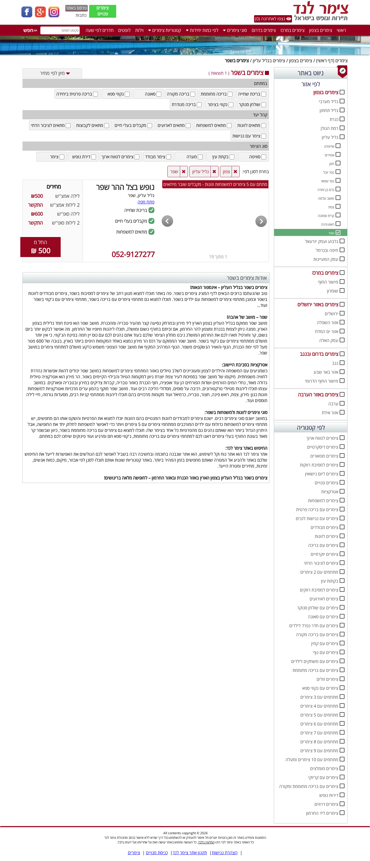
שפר (331, 233)
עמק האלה (328, 340)
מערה (195, 157)
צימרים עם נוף (325, 652)
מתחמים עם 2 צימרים (319, 572)
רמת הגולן (329, 128)
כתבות (81, 15)
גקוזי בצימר (221, 104)
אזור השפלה (327, 323)
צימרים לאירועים (324, 599)
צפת (331, 207)
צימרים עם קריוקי (323, 777)
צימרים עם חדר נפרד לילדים (313, 626)
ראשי (341, 30)
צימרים (341, 60)
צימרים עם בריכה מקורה (317, 634)
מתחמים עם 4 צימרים (319, 706)
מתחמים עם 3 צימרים (319, 697)
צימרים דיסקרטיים (322, 447)
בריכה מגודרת (187, 104)
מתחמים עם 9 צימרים (319, 751)
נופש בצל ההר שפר (125, 187)
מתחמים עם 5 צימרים (319, 715)
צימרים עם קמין (324, 643)
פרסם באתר (76, 8)
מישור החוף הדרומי (321, 381)
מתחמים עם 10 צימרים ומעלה (311, 760)
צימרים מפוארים (324, 456)
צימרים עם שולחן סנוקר (317, 608)
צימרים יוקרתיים (324, 554)
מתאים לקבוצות (93, 125)
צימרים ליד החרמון (322, 813)
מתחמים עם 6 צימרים (319, 724)
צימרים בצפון (320, 30)
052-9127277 (133, 254)
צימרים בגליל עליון (269, 60)
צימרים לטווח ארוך (322, 438)
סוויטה (258, 157)
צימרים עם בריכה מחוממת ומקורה (308, 786)
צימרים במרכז (292, 30)
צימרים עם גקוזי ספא (320, 688)
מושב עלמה (326, 198)
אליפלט (329, 146)
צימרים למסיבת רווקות (319, 465)
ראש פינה (327, 224)
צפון (226, 172)
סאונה (153, 94)
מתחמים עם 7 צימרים (319, 733)
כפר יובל (328, 172)
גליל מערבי (328, 101)
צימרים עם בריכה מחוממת (315, 670)
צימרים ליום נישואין (321, 474)
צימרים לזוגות (326, 536)
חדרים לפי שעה (99, 30)
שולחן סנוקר (253, 104)
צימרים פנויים (102, 11)
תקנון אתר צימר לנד (190, 853)
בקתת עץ (223, 157)
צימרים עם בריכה (323, 545)
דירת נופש (84, 157)
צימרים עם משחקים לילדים (314, 661)
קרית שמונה (326, 215)
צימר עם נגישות (249, 136)
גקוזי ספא (119, 94)
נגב (335, 363)
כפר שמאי (327, 181)
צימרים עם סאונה (323, 617)
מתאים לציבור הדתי (51, 125)
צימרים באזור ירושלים (317, 304)
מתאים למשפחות (214, 125)
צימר (57, 157)
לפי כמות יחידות (202, 30)
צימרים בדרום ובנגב (319, 354)
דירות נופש (328, 795)
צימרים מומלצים (324, 768)
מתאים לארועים (175, 125)
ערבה (333, 404)
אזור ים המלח (326, 331)
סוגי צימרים (235, 30)
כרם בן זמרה (325, 189)
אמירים (329, 155)
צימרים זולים (327, 679)
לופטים (124, 30)
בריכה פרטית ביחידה (77, 94)
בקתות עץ (329, 581)
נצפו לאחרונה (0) (273, 19)
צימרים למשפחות (323, 501)
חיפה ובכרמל (327, 250)
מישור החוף (328, 282)
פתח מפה (146, 202)
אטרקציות (329, 492)
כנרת (334, 119)
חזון (331, 163)
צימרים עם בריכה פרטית (317, 509)
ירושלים (331, 314)
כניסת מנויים (157, 853)
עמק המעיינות (325, 259)
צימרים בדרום (264, 30)
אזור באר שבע (326, 372)
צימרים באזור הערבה (318, 394)
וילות (139, 30)
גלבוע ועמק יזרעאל (321, 241)
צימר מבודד (158, 157)
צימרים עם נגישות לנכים (317, 518)
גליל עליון (330, 137)
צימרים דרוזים (326, 804)
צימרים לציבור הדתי (321, 563)
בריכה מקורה (181, 94)
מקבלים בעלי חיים (134, 125)
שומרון (332, 291)
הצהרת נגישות (225, 853)
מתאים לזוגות (252, 125)
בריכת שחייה (252, 94)
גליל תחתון (329, 110)
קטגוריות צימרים (164, 30)
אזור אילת (330, 413)
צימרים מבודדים (324, 527)
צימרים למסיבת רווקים (319, 590)
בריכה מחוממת (217, 94)
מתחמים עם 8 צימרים (319, 742)
